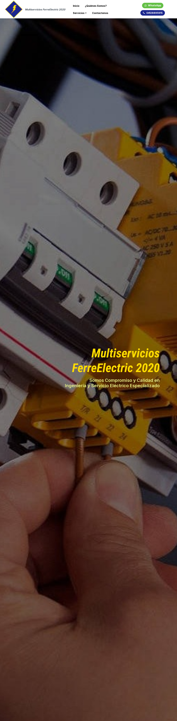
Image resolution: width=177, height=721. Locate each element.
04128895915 (153, 12)
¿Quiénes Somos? (96, 5)
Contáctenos (100, 13)
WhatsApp (152, 5)
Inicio (76, 5)
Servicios (78, 13)
